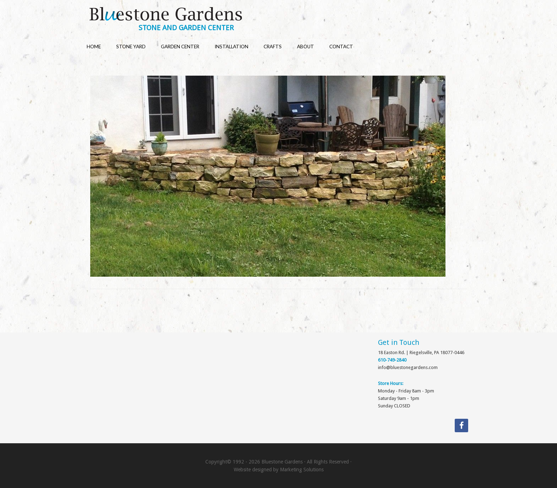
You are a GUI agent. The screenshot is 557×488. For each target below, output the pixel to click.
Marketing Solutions (302, 469)
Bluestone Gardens (285, 14)
